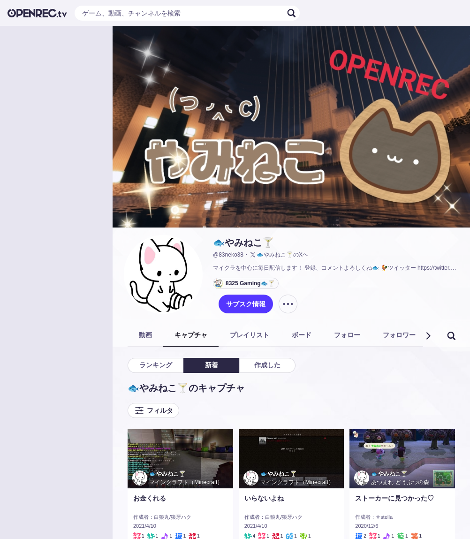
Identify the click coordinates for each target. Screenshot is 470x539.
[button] (427, 336)
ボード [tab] (301, 335)
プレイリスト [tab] (249, 335)
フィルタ (153, 410)
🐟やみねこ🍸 (243, 242)
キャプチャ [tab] (190, 335)
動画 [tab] (145, 335)
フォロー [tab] (347, 335)
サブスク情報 (245, 304)
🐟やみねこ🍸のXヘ (278, 254)
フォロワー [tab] (399, 335)
